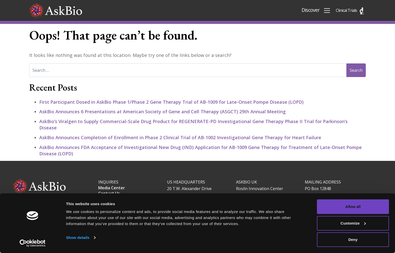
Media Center (111, 188)
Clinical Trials (346, 10)
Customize (353, 223)
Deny (353, 239)
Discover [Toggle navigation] (316, 10)
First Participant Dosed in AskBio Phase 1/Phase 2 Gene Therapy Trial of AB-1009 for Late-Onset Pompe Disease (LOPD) (171, 102)
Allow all (353, 206)
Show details (77, 237)
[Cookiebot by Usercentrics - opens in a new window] (33, 243)
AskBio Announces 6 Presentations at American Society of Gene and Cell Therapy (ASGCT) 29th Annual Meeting (163, 112)
